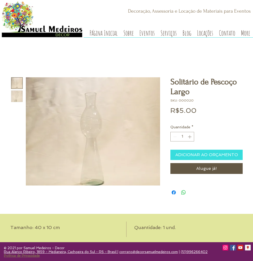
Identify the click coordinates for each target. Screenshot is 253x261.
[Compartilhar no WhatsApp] (183, 192)
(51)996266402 (194, 252)
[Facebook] (233, 247)
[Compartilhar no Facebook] (174, 192)
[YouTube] (240, 247)
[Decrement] (174, 136)
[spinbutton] (182, 136)
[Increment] (190, 136)
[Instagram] (225, 247)
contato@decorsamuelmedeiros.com (148, 252)
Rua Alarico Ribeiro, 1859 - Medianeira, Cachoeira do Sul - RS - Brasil (60, 252)
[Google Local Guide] (248, 247)
